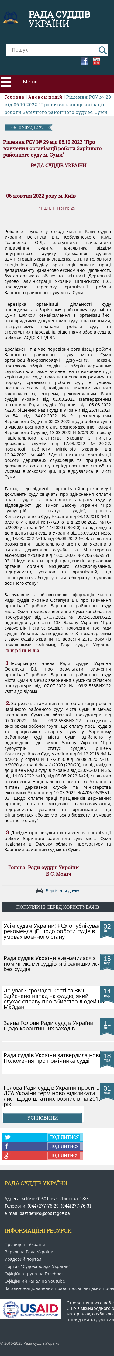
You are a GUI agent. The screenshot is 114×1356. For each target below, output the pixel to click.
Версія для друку (62, 890)
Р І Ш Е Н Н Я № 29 (56, 208)
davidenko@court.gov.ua (45, 1213)
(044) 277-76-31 (76, 1206)
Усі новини (42, 1117)
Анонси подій (45, 97)
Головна (15, 97)
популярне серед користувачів (57, 907)
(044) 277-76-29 (43, 1206)
